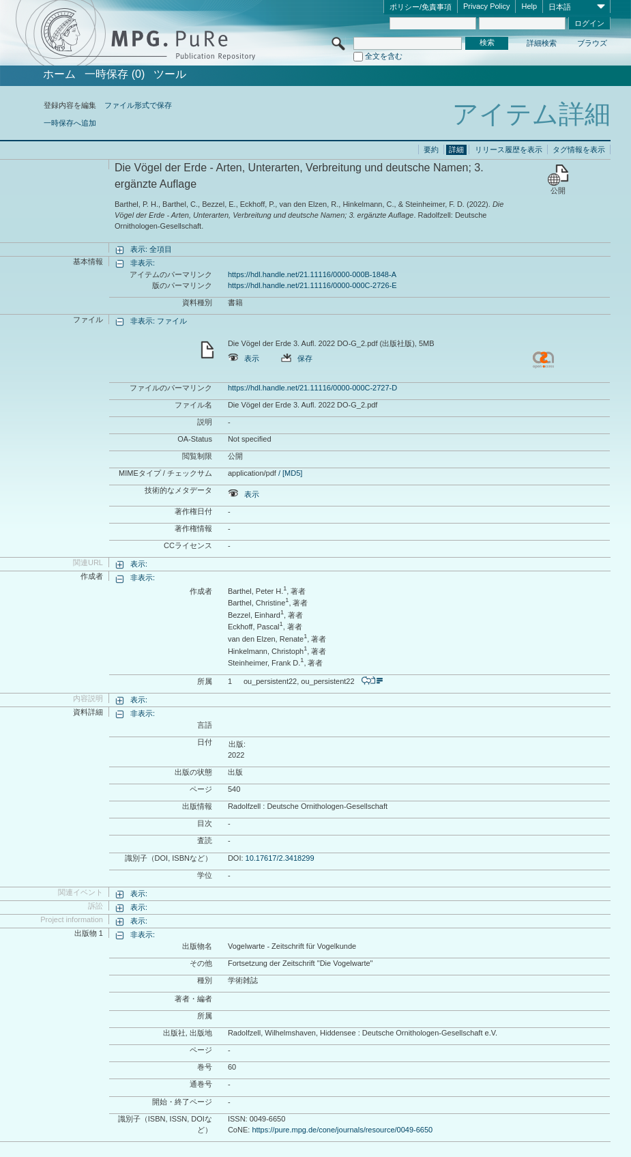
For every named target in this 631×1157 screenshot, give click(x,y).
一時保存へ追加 (70, 123)
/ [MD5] (289, 473)
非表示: (142, 263)
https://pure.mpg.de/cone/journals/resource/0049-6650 (342, 1130)
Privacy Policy (486, 6)
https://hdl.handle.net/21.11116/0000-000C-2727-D (312, 388)
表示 (243, 358)
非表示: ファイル (158, 321)
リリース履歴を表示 (508, 149)
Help (529, 6)
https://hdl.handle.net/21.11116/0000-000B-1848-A (312, 274)
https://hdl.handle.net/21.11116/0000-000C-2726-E (312, 285)
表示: (138, 564)
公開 (558, 190)
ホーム (59, 74)
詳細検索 (542, 43)
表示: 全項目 (151, 249)
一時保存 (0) (115, 74)
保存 (296, 358)
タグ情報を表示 (579, 149)
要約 (431, 149)
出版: (237, 744)
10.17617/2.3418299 (280, 858)
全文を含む (383, 56)
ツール (169, 74)
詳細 (456, 149)
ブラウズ (592, 43)
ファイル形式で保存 (138, 105)
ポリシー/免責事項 (421, 7)
